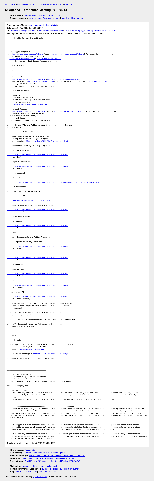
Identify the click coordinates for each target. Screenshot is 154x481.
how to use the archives (26, 472)
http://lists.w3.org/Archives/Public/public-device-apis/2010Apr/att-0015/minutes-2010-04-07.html (53, 182)
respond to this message (33, 466)
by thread (54, 469)
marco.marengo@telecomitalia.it (43, 25)
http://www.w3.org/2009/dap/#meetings (50, 354)
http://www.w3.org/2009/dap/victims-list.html (46, 141)
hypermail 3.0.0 (39, 476)
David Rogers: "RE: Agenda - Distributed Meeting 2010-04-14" (52, 461)
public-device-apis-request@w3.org (26, 54)
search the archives (47, 472)
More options (54, 15)
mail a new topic (53, 466)
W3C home (10, 4)
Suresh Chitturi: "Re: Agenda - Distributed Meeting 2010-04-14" (57, 455)
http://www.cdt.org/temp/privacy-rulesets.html (29, 200)
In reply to (65, 18)
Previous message (51, 18)
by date (45, 469)
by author (74, 469)
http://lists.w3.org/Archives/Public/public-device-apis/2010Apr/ (37, 155)
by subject (64, 469)
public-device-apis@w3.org (50, 4)
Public (33, 4)
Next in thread (77, 18)
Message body (31, 15)
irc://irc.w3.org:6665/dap (31, 349)
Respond (43, 15)
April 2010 (68, 4)
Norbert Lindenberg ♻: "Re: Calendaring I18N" (45, 453)
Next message (35, 18)
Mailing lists (22, 4)
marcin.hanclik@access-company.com (30, 104)
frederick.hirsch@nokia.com (23, 31)
